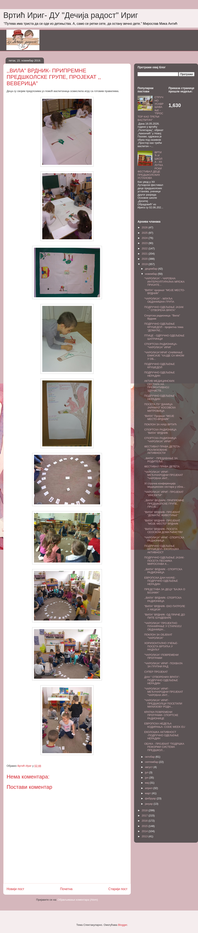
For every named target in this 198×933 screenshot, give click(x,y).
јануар (149, 803)
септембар (152, 761)
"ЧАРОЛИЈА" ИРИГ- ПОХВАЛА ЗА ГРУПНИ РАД (163, 665)
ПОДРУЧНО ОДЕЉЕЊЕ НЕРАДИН (159, 374)
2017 (145, 815)
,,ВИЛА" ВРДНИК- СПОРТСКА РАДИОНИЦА (163, 599)
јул (147, 772)
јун (147, 777)
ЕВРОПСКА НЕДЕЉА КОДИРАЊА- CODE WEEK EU (164, 725)
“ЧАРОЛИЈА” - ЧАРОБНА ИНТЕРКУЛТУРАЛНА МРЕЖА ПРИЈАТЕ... (164, 281)
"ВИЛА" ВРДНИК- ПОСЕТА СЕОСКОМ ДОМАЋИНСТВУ (163, 530)
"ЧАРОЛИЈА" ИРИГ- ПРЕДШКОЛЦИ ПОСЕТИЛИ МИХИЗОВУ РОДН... (163, 703)
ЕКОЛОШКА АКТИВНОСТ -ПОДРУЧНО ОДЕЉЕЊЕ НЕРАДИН (161, 735)
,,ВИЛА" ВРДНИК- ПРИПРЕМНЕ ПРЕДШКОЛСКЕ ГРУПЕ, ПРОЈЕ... (164, 503)
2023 (145, 243)
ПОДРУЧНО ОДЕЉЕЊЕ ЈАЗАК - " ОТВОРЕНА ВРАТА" (164, 308)
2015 (145, 826)
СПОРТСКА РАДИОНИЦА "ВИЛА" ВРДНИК (160, 431)
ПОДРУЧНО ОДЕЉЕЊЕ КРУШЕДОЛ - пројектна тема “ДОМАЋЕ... (163, 327)
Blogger (122, 924)
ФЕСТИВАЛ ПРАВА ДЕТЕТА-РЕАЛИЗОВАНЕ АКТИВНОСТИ (162, 449)
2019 (145, 264)
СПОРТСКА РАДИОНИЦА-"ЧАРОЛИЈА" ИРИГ (160, 345)
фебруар (151, 798)
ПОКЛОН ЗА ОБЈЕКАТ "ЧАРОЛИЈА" (158, 636)
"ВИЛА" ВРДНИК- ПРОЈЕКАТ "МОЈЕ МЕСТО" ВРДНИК (162, 522)
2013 (145, 836)
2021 (145, 253)
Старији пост (117, 889)
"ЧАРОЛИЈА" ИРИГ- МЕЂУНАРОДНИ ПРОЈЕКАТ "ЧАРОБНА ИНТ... (163, 475)
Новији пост (15, 889)
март (148, 793)
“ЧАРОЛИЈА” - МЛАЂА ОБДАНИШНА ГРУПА (159, 300)
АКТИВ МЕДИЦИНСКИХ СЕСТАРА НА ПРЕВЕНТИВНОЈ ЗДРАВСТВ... (159, 385)
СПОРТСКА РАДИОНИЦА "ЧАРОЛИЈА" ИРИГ (160, 439)
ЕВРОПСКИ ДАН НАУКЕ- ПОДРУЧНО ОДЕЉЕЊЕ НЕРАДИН (161, 581)
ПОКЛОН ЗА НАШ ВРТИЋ (160, 424)
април (149, 788)
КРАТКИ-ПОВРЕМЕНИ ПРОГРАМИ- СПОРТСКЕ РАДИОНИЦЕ (161, 715)
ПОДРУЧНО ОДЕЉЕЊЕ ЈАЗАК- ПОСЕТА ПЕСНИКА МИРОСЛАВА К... (164, 560)
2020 (145, 258)
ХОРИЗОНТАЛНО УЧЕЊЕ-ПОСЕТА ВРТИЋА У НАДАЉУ (161, 646)
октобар (150, 756)
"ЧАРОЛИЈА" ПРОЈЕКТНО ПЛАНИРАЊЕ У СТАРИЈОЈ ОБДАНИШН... (162, 626)
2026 (145, 227)
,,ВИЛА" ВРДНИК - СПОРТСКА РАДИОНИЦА (163, 571)
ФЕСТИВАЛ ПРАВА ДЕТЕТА (161, 466)
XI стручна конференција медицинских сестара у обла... (164, 485)
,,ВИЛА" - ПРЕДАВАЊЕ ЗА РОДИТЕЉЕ (161, 460)
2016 (145, 820)
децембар (151, 268)
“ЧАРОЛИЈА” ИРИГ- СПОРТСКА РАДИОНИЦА (164, 539)
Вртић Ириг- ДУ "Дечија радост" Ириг (70, 15)
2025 (145, 232)
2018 (145, 810)
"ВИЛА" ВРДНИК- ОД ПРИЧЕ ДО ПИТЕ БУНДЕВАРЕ (164, 616)
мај (147, 782)
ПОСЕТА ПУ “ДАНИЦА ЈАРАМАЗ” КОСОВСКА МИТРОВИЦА (160, 407)
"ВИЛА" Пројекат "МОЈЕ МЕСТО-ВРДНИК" (159, 417)
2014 (145, 831)
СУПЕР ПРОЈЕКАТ (156, 671)
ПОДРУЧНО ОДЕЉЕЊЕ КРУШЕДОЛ (159, 365)
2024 (145, 237)
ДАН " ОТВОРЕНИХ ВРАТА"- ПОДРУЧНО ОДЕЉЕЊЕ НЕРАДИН (162, 680)
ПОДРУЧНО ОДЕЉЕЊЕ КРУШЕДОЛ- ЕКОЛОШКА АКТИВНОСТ (161, 549)
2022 (145, 248)
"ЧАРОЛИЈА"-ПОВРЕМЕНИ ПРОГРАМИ (161, 656)
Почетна (66, 889)
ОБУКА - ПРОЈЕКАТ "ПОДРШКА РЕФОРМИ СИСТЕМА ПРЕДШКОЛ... (164, 747)
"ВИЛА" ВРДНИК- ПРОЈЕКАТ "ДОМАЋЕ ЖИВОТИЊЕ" (162, 514)
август (149, 767)
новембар (151, 273)
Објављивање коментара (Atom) (78, 899)
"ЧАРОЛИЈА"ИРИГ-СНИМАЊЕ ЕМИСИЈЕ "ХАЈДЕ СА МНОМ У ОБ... (164, 355)
